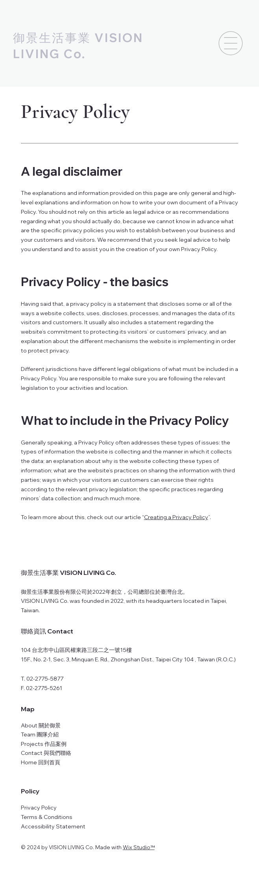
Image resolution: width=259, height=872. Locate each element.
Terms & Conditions (46, 817)
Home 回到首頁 (40, 762)
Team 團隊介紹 (40, 734)
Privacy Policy (39, 807)
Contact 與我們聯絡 (46, 752)
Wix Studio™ (139, 847)
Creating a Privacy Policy (176, 517)
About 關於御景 (41, 725)
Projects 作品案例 (44, 743)
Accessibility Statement (53, 826)
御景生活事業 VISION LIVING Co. (68, 572)
